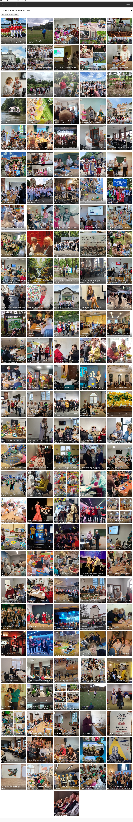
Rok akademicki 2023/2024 (21, 10)
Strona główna (6, 10)
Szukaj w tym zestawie (11, 14)
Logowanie (128, 4)
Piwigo (69, 820)
